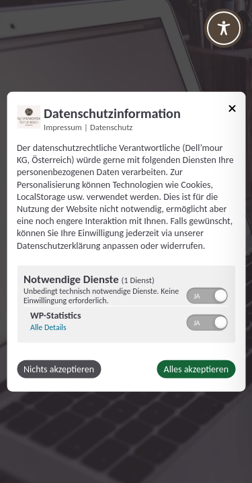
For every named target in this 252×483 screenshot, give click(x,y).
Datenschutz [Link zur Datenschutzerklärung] (111, 127)
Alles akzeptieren (196, 368)
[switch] (206, 294)
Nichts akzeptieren (59, 368)
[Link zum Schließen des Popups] (231, 111)
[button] (220, 295)
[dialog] (126, 242)
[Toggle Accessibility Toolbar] (224, 28)
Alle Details (48, 326)
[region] (126, 305)
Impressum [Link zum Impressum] (63, 127)
